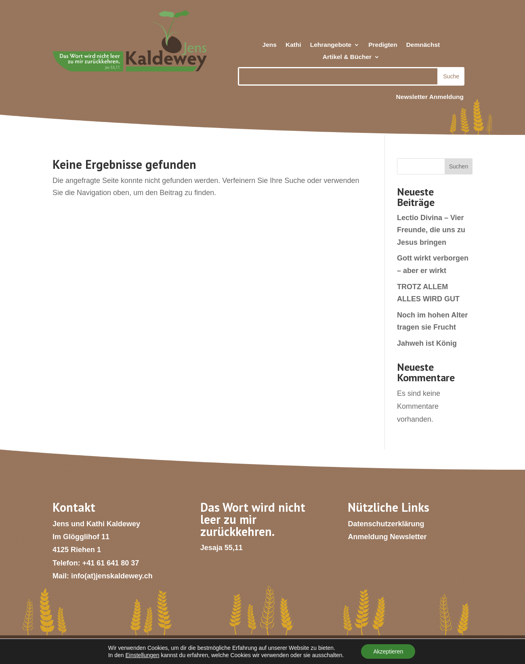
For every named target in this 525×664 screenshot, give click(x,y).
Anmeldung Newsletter (387, 537)
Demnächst (423, 45)
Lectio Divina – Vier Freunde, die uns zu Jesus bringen (431, 230)
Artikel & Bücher (347, 57)
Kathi (293, 45)
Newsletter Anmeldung (430, 96)
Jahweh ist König (427, 343)
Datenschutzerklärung (386, 524)
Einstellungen (143, 655)
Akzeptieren (388, 651)
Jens (269, 45)
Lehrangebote (330, 45)
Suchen (458, 166)
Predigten (382, 45)
